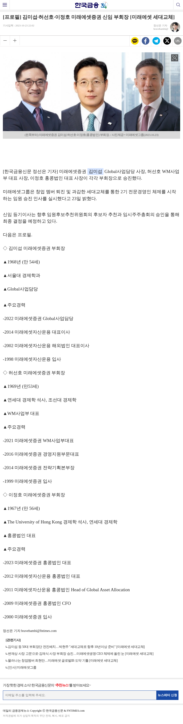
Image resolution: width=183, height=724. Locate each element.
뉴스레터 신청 (167, 695)
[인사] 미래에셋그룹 (22, 667)
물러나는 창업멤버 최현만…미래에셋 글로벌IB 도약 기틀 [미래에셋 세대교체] (63, 660)
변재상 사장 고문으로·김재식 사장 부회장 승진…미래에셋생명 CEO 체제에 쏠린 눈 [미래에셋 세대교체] (80, 653)
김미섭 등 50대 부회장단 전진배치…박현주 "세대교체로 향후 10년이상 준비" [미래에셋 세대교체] (76, 647)
